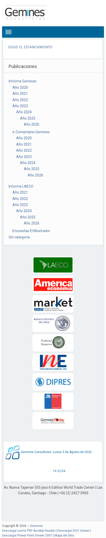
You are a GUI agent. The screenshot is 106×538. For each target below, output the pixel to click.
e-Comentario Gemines (31, 132)
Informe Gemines (23, 81)
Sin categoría (19, 237)
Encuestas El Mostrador (31, 231)
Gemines (36, 526)
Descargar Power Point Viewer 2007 (27, 535)
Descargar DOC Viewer (73, 530)
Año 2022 (20, 100)
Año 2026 (31, 124)
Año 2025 (28, 118)
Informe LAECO (21, 186)
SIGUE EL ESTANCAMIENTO (30, 47)
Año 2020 (20, 87)
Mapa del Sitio (64, 535)
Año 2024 (24, 112)
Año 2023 (20, 106)
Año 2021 (20, 94)
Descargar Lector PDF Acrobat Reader (28, 530)
